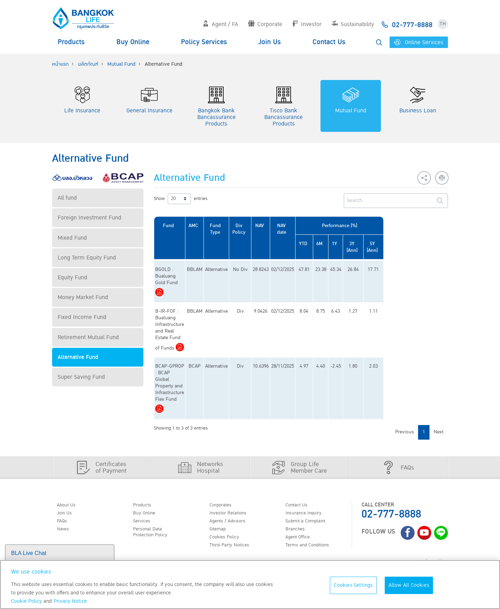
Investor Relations (231, 468)
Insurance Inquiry (307, 468)
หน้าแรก (60, 64)
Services (144, 477)
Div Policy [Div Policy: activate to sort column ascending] (267, 229)
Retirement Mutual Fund (88, 337)
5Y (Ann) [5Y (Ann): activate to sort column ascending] (431, 247)
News (65, 486)
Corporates (223, 459)
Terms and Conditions (312, 503)
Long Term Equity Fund (87, 257)
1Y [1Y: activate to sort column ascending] (381, 244)
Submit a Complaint (309, 477)
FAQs (64, 477)
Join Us (269, 42)
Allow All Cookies (409, 585)
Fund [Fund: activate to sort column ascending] (179, 226)
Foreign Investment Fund (89, 217)
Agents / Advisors (231, 477)
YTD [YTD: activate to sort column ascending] (340, 244)
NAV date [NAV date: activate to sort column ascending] (314, 229)
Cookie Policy (26, 601)
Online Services (418, 42)
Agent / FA (220, 24)
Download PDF (183, 279)
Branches (297, 486)
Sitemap (220, 486)
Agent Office (300, 494)
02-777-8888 (391, 468)
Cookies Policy (227, 494)
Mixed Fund (72, 237)
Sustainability (353, 24)
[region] (250, 584)
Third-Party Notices (233, 503)
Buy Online (132, 42)
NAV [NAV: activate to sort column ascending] (290, 226)
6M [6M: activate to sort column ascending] (362, 244)
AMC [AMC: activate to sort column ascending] (217, 226)
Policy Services (204, 42)
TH (443, 24)
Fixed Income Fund (82, 317)
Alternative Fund (78, 357)
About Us (68, 459)
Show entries (181, 198)
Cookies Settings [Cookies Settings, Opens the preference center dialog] (353, 585)
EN (77, 515)
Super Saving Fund (81, 377)
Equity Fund (72, 277)
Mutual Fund (121, 64)
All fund (67, 197)
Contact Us (328, 42)
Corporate (265, 24)
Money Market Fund (83, 297)
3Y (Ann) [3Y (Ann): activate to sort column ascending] (404, 247)
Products (71, 42)
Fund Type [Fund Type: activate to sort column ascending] (241, 229)
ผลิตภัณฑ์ (88, 64)
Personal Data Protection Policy (154, 489)
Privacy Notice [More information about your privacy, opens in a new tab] (70, 601)
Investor (307, 24)
